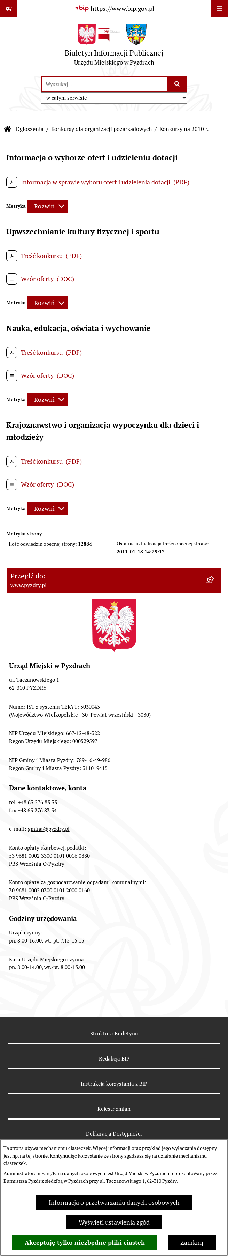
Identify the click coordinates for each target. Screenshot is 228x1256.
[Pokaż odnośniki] (8, 8)
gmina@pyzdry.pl (49, 829)
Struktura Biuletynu (114, 1033)
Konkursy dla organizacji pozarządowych (101, 129)
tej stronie (37, 1156)
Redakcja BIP (114, 1058)
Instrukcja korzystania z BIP (114, 1083)
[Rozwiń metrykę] (47, 206)
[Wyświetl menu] (219, 8)
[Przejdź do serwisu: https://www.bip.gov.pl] (114, 8)
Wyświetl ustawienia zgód (114, 1222)
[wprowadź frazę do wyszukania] (104, 84)
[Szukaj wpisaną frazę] (177, 84)
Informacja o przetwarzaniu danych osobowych (114, 1202)
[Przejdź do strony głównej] (114, 46)
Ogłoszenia (30, 129)
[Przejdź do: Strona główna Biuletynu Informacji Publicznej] (7, 129)
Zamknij (191, 1243)
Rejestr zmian (114, 1109)
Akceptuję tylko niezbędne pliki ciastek (85, 1243)
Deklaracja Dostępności (114, 1133)
